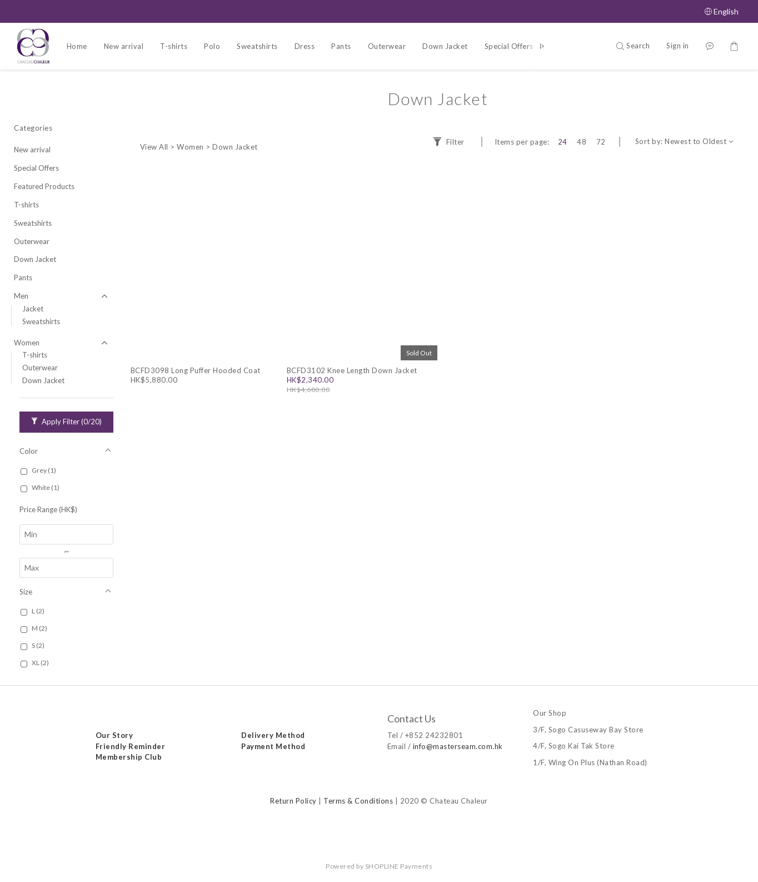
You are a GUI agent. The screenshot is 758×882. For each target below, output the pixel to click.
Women (26, 342)
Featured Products (44, 186)
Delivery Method (274, 735)
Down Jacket (445, 46)
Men (21, 295)
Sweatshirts (257, 46)
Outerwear (387, 46)
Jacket (32, 308)
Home (77, 46)
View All (154, 146)
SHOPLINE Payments (399, 866)
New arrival (124, 46)
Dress (305, 46)
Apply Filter (66, 421)
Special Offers (509, 46)
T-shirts (173, 46)
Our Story (114, 735)
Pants (341, 46)
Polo (212, 46)
